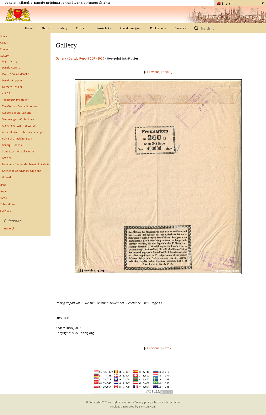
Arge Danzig (9, 61)
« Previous (152, 72)
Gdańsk (7, 177)
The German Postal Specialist (20, 106)
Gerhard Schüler (12, 87)
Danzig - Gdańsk (12, 145)
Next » (166, 72)
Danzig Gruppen (12, 80)
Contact (81, 28)
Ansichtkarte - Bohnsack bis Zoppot (24, 132)
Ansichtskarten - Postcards (19, 125)
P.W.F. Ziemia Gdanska (15, 74)
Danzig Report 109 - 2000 (86, 58)
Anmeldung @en (130, 28)
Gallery (62, 28)
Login (3, 191)
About (45, 28)
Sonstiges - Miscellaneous (18, 151)
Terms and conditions (167, 402)
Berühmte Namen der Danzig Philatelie (25, 164)
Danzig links (103, 28)
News (3, 197)
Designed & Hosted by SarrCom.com (133, 406)
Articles (7, 158)
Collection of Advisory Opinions (21, 171)
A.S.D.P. (6, 93)
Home (29, 28)
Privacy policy (143, 402)
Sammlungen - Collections (18, 119)
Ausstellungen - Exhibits (16, 113)
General (9, 228)
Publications (158, 28)
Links (3, 185)
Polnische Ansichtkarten (17, 138)
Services (180, 28)
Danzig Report (11, 67)
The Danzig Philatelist (15, 100)
